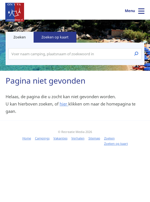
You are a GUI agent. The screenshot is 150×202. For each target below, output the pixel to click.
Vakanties (60, 138)
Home (26, 138)
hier (64, 104)
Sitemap (94, 138)
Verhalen (78, 138)
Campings (42, 138)
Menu (130, 10)
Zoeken (109, 138)
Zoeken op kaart (55, 37)
